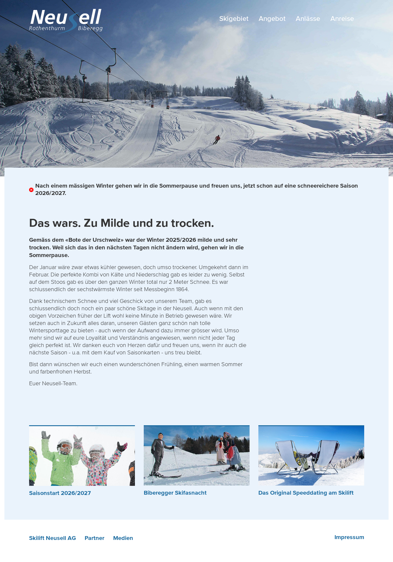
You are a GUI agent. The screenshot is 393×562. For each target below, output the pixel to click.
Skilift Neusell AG (52, 538)
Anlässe (308, 18)
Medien (123, 538)
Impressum (349, 537)
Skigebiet (233, 18)
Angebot (272, 18)
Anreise (342, 18)
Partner (94, 538)
